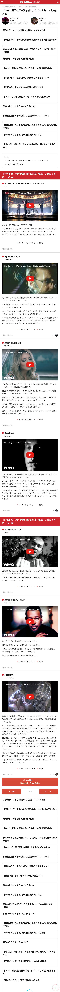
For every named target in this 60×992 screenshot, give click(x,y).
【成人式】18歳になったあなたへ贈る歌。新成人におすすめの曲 (29, 145)
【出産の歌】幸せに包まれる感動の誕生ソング (23, 87)
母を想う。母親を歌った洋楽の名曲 (18, 58)
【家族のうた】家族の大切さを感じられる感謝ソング (26, 77)
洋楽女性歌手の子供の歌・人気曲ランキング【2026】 (26, 115)
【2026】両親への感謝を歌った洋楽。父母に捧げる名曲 (27, 68)
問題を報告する (7, 249)
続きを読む (30, 781)
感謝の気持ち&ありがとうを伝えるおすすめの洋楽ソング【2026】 (27, 941)
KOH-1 (54, 774)
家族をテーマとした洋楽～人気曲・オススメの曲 (24, 30)
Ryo (55, 335)
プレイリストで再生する (13, 164)
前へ (12, 791)
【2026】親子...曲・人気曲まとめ (27, 6)
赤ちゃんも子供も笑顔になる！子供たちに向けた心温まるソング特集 (30, 50)
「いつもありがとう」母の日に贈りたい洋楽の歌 (24, 967)
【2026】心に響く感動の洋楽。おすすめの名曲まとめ (26, 96)
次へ (48, 791)
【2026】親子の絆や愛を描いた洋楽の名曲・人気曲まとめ (27, 160)
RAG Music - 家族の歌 (8, 6)
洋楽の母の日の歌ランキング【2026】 (19, 948)
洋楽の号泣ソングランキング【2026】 (19, 106)
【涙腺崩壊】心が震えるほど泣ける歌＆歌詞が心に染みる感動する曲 (30, 126)
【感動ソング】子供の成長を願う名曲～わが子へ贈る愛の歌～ (30, 39)
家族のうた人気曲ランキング (15, 977)
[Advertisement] (30, 813)
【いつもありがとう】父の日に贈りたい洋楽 (22, 134)
